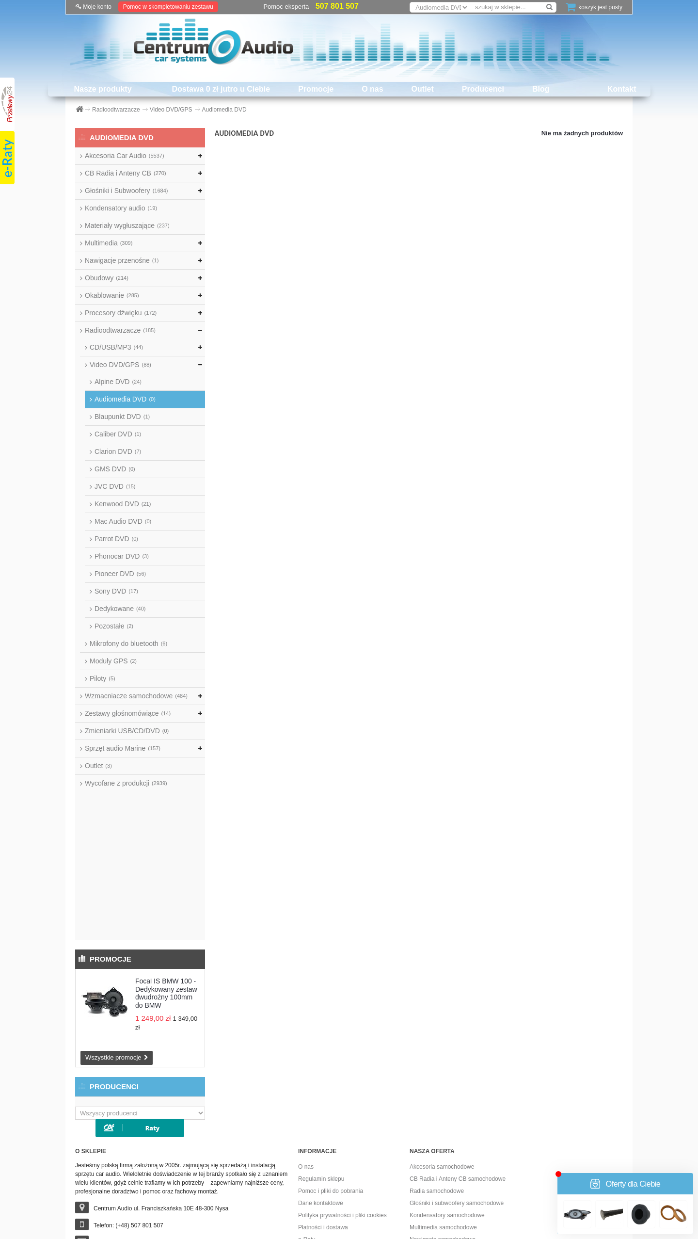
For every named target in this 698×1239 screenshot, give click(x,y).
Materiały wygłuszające (127, 225)
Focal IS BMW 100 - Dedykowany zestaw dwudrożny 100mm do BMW (166, 845)
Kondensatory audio (121, 208)
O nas (372, 89)
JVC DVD (115, 486)
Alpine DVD (118, 382)
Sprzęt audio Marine (122, 748)
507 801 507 (337, 6)
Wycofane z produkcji (126, 783)
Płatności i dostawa (323, 1097)
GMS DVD (115, 469)
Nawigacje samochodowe (443, 1110)
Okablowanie (112, 295)
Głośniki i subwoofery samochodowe (457, 1073)
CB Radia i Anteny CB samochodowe (458, 1049)
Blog (541, 89)
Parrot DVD (116, 539)
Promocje (315, 89)
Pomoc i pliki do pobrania (330, 1061)
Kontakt (621, 89)
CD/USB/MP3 (116, 347)
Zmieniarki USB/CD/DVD (127, 731)
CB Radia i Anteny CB (125, 173)
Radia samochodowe (437, 1061)
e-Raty (306, 1110)
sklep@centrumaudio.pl (124, 1113)
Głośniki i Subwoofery (126, 190)
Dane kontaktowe (320, 1073)
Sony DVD (116, 591)
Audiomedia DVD (125, 399)
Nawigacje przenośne (122, 260)
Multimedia (108, 243)
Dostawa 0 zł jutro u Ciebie (221, 89)
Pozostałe (114, 626)
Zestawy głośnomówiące (128, 713)
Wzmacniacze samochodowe (136, 696)
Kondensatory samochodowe (447, 1085)
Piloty (102, 678)
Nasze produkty (102, 89)
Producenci (483, 89)
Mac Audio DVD (123, 521)
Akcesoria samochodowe (442, 1037)
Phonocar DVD (122, 556)
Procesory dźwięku (121, 313)
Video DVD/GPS (120, 365)
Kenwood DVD (123, 504)
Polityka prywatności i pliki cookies (342, 1085)
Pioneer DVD (120, 574)
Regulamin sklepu (321, 1049)
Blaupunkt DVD (122, 416)
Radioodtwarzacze (120, 330)
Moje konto (93, 6)
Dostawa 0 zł (315, 1146)
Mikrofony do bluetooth (128, 643)
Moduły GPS (113, 661)
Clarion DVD (118, 451)
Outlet (423, 89)
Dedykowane (120, 608)
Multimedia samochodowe (443, 1097)
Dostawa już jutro (320, 1122)
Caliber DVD (118, 434)
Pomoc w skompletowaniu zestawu (168, 6)
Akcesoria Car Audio (124, 156)
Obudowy (106, 278)
